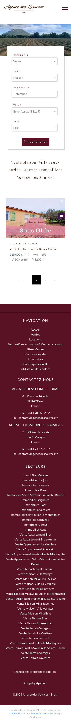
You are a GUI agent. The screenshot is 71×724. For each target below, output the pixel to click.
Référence (21, 87)
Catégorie (21, 55)
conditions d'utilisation (40, 713)
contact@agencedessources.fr (38, 417)
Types (17, 71)
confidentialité (16, 713)
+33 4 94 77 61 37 (38, 449)
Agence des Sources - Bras (35, 389)
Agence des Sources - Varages (35, 425)
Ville (17, 105)
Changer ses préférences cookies (34, 671)
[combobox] (35, 61)
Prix (16, 121)
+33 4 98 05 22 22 (38, 412)
